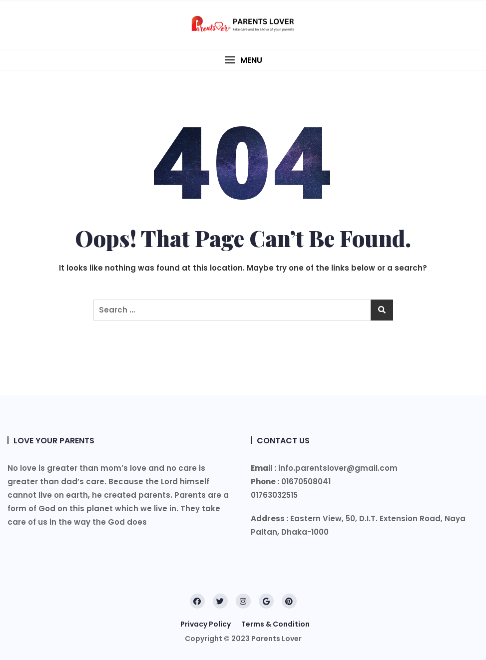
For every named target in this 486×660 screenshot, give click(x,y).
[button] (243, 60)
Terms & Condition (275, 624)
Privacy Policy (205, 624)
